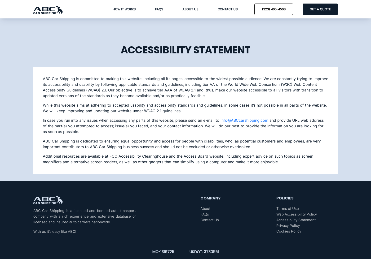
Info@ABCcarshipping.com (244, 120)
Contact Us (228, 9)
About (205, 208)
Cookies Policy (288, 231)
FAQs (159, 9)
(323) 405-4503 (274, 9)
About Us (190, 9)
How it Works (124, 9)
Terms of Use (287, 208)
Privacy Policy (288, 225)
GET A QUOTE (320, 9)
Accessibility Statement (296, 220)
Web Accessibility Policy (296, 214)
